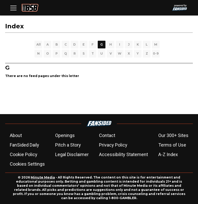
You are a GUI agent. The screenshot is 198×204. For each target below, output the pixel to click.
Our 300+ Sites (173, 135)
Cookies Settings (27, 164)
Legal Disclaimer (72, 154)
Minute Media (43, 177)
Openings (65, 135)
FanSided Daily (24, 145)
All (38, 44)
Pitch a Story (68, 145)
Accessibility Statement (123, 154)
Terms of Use (172, 145)
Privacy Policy (113, 145)
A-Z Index (168, 154)
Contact (107, 135)
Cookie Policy (23, 154)
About (16, 135)
